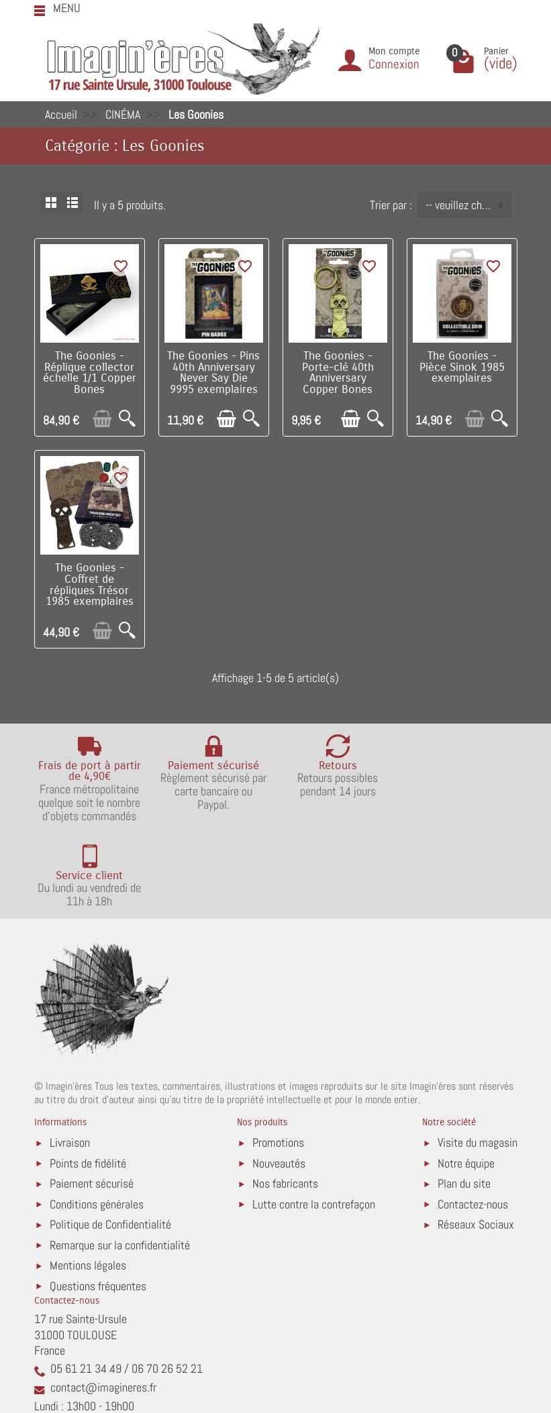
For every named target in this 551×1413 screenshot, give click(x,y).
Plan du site (464, 1098)
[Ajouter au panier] (102, 419)
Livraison (70, 1057)
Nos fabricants (285, 1098)
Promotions (278, 1057)
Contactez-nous (473, 1119)
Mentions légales (88, 1180)
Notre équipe (466, 1078)
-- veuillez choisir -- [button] (468, 205)
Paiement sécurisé (92, 1098)
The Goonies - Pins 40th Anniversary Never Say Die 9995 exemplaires (213, 372)
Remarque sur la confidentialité (120, 1160)
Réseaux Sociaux (476, 1139)
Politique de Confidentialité (110, 1139)
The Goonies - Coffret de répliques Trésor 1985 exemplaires (90, 584)
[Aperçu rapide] (127, 419)
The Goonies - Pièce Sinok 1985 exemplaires (462, 367)
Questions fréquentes (98, 1200)
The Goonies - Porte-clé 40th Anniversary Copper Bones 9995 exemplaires (338, 378)
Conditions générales (97, 1119)
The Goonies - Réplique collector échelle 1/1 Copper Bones (89, 372)
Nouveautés (278, 1078)
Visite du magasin (477, 1057)
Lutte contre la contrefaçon (313, 1119)
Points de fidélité (88, 1078)
